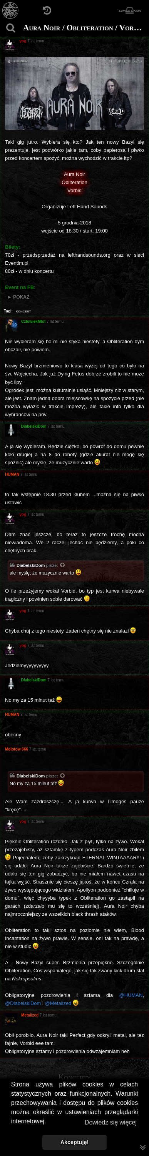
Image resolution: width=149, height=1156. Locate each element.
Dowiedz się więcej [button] (111, 1122)
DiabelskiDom (31, 565)
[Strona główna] (10, 10)
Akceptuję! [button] (74, 1142)
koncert (23, 311)
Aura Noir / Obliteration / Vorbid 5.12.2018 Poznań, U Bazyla (85, 27)
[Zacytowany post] (62, 565)
